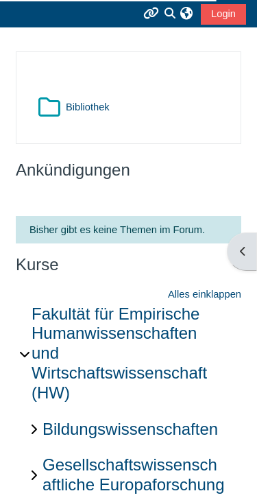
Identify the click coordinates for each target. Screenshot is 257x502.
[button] (186, 13)
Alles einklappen (204, 294)
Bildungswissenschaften (130, 429)
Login (223, 13)
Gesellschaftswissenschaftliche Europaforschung (133, 474)
